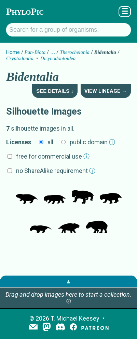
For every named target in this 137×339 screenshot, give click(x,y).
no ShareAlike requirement (55, 170)
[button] (68, 301)
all (50, 142)
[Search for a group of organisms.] (68, 29)
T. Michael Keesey (75, 318)
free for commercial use (53, 156)
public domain (92, 142)
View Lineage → (105, 91)
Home (13, 52)
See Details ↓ (54, 91)
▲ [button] (69, 281)
